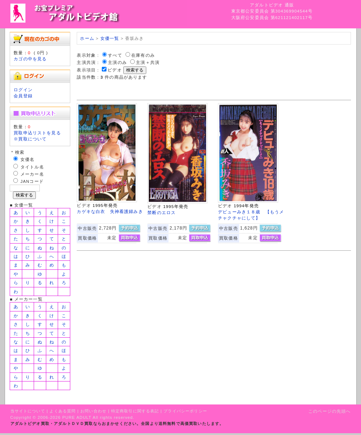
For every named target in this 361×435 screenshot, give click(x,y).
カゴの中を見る (30, 58)
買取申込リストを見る (37, 132)
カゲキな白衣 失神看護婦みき (110, 211)
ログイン (23, 89)
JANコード (32, 181)
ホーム (87, 38)
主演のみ (117, 62)
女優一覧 (109, 38)
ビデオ (115, 70)
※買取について (30, 138)
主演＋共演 (148, 62)
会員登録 (23, 95)
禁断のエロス (161, 212)
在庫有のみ (143, 55)
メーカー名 (32, 174)
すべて (115, 55)
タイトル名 (32, 167)
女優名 (27, 159)
